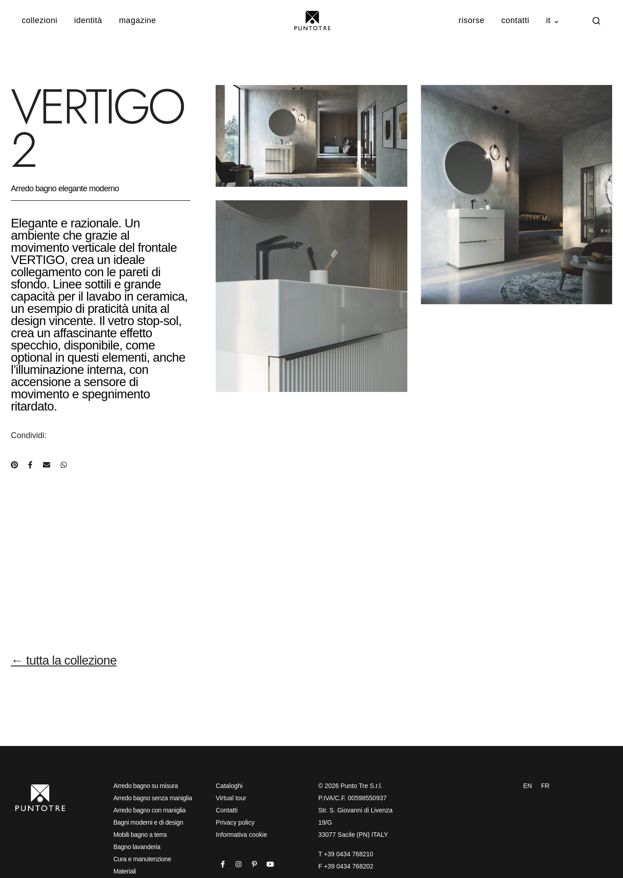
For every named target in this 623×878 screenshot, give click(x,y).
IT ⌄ (553, 20)
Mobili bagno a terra (140, 834)
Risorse (471, 20)
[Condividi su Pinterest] (14, 465)
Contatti (515, 20)
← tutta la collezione (64, 660)
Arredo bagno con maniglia (149, 810)
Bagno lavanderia (136, 846)
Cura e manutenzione (142, 859)
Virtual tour (231, 798)
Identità (88, 20)
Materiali (124, 871)
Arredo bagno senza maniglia (152, 798)
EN (527, 785)
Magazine (137, 20)
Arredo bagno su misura (145, 785)
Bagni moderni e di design (148, 822)
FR (545, 785)
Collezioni (39, 20)
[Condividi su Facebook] (30, 465)
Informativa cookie (241, 834)
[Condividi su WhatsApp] (64, 465)
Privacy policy (235, 822)
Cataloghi (229, 785)
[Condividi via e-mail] (46, 465)
